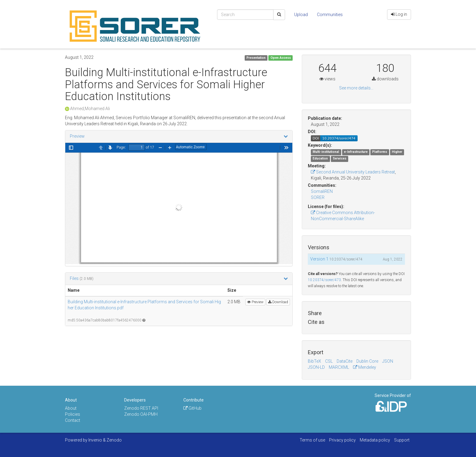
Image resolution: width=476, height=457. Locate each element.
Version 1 (319, 259)
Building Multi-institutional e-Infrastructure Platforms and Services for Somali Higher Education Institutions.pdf (144, 304)
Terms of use (312, 440)
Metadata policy (375, 440)
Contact (72, 420)
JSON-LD (316, 367)
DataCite (344, 361)
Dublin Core (367, 361)
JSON (387, 361)
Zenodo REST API (141, 408)
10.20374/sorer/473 (324, 280)
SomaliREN (322, 191)
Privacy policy (342, 440)
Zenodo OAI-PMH (141, 414)
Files (75, 278)
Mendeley (364, 367)
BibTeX (314, 361)
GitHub (192, 408)
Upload (301, 14)
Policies (72, 414)
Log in (399, 14)
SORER (318, 197)
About (70, 408)
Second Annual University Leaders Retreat (353, 172)
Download (278, 302)
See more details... (356, 88)
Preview (77, 136)
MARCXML (339, 367)
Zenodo (114, 440)
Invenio (95, 440)
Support (402, 440)
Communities (330, 14)
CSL (329, 361)
